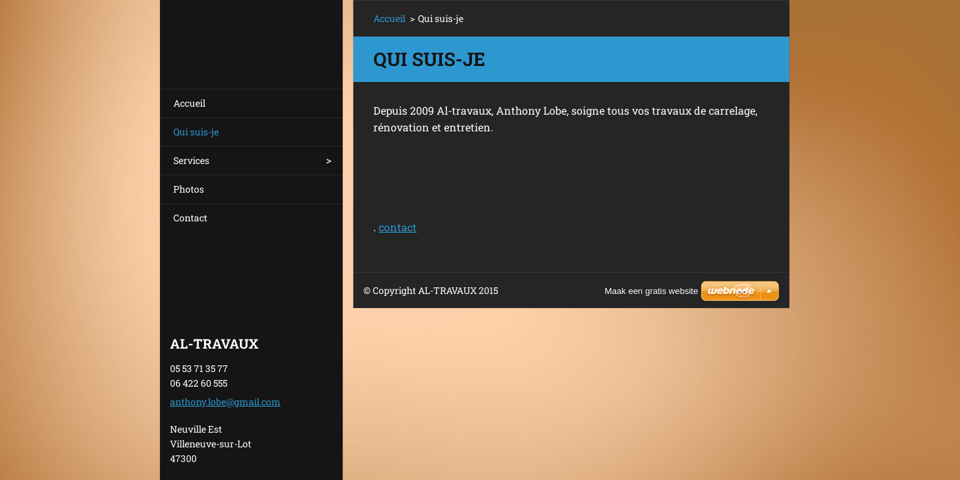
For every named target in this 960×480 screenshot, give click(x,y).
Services (191, 160)
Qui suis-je (196, 131)
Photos (188, 189)
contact (398, 227)
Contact (190, 217)
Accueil (189, 103)
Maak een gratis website (651, 291)
